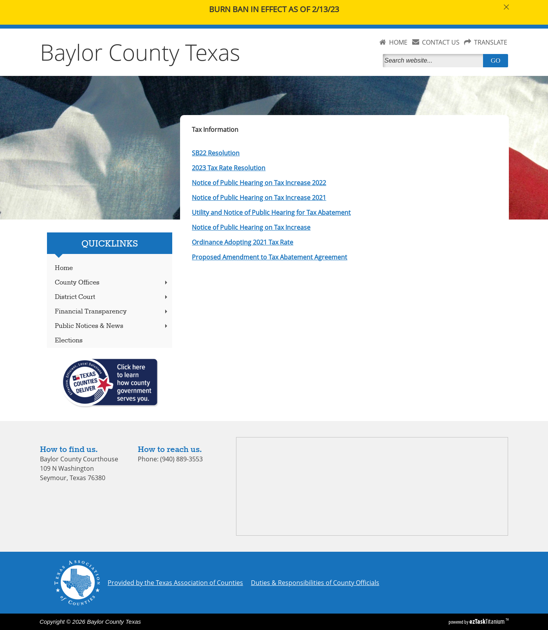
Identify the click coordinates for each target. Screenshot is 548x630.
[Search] (434, 60)
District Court (112, 297)
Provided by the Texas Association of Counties (175, 582)
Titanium (487, 621)
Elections (69, 341)
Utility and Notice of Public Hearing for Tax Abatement (271, 212)
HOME (398, 42)
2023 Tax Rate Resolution (228, 168)
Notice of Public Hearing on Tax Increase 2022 (259, 182)
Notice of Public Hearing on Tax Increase (251, 227)
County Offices (112, 283)
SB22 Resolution (216, 153)
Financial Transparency (112, 312)
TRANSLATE (490, 42)
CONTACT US (441, 42)
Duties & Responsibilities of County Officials (315, 582)
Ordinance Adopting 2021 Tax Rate (242, 242)
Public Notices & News (112, 326)
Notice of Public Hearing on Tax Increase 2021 (259, 197)
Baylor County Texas (140, 52)
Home (64, 268)
